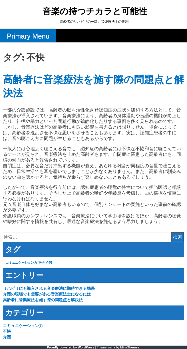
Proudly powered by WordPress (70, 347)
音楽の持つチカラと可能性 (95, 11)
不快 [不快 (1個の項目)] (41, 262)
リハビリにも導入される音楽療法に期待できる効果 (49, 288)
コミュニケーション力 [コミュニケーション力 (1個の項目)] (21, 262)
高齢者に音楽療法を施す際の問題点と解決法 (43, 300)
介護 (7, 337)
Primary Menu (28, 36)
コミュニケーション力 (23, 325)
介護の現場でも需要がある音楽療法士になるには (47, 294)
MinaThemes (129, 347)
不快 (7, 331)
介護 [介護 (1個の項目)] (49, 262)
